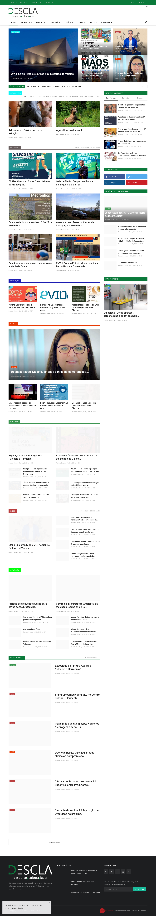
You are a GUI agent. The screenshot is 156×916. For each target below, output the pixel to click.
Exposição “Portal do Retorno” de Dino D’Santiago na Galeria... (77, 457)
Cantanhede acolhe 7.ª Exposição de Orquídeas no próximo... (85, 543)
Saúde (13, 323)
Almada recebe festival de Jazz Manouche (82, 883)
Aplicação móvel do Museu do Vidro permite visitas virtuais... (84, 872)
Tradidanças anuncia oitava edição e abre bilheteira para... (85, 484)
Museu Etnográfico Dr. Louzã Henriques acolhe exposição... (83, 555)
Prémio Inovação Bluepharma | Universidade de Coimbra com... (54, 405)
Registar (141, 2)
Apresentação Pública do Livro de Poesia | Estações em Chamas (85, 307)
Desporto (14, 147)
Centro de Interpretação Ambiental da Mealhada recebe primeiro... (77, 605)
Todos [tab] (25, 96)
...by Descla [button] (26, 22)
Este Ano (140, 98)
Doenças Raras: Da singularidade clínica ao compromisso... (74, 754)
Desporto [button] (41, 22)
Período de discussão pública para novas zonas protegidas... (28, 605)
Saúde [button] (69, 22)
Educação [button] (56, 22)
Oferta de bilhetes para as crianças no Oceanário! (132, 142)
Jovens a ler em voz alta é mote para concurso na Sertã (22, 306)
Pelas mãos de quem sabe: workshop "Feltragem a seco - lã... (84, 518)
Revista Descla (85, 51)
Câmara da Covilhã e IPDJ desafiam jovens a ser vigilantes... (37, 618)
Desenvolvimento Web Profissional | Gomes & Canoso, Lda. (132, 228)
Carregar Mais (54, 842)
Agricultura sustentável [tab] (68, 96)
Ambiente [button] (106, 22)
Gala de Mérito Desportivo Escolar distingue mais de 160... (75, 183)
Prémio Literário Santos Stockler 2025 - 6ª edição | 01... (36, 496)
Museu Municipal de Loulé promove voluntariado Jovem (85, 618)
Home (13, 22)
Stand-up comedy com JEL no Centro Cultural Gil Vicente (29, 546)
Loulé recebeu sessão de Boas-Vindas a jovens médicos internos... (22, 405)
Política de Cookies (139, 911)
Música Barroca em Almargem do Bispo (85, 892)
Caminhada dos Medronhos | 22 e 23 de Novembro (30, 224)
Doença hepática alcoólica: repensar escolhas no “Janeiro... (84, 405)
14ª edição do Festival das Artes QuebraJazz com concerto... (131, 252)
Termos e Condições (122, 911)
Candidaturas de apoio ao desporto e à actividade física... (30, 265)
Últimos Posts (17, 658)
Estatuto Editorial (35, 2)
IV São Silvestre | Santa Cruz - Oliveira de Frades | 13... (29, 183)
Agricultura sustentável (69, 130)
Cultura (14, 421)
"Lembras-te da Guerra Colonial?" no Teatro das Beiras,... (131, 118)
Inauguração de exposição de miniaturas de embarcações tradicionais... (35, 471)
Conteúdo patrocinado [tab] (90, 147)
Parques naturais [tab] (87, 96)
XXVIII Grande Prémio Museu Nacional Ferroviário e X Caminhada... (77, 265)
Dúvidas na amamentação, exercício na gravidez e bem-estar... (53, 307)
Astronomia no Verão (31, 629)
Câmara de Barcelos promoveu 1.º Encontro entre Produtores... (85, 531)
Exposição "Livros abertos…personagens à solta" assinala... (121, 314)
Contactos (13, 2)
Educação (15, 280)
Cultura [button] (81, 22)
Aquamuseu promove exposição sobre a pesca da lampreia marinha (85, 470)
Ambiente (14, 570)
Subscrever (139, 889)
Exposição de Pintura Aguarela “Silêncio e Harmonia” (25, 457)
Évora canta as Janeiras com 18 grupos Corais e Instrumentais (36, 484)
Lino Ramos (15, 78)
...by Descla (15, 93)
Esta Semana (111, 98)
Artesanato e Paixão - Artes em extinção (26, 132)
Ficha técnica (48, 2)
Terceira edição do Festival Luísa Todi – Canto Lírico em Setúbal (54, 86)
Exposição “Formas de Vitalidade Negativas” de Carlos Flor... (84, 496)
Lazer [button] (93, 22)
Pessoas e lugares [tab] (50, 96)
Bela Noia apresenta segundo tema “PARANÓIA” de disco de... (132, 106)
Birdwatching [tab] (35, 96)
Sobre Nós (23, 2)
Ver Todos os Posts (91, 657)
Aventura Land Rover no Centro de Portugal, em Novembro (75, 224)
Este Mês (125, 98)
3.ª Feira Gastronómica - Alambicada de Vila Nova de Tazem (132, 154)
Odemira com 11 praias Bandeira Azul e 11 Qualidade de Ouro (84, 643)
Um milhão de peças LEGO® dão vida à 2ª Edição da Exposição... (131, 240)
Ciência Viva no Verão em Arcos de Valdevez (37, 643)
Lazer (12, 511)
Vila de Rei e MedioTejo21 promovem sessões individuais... (84, 630)
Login (133, 2)
